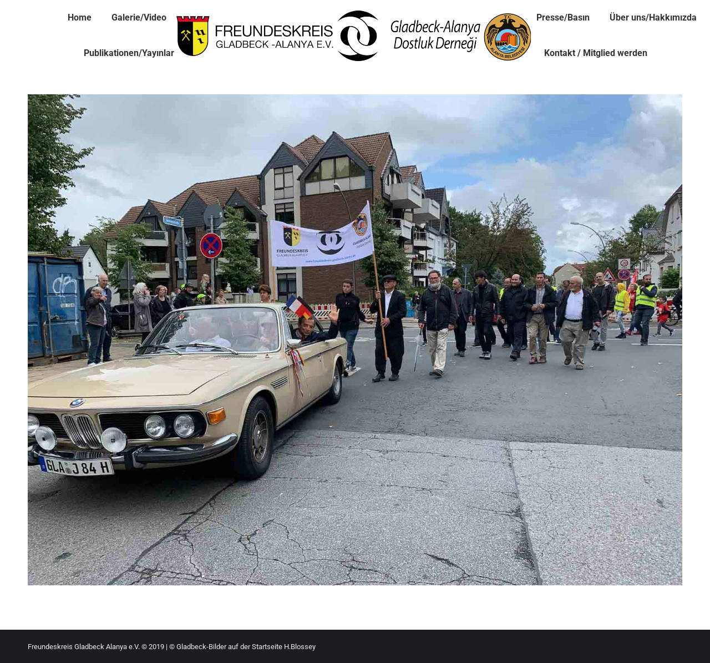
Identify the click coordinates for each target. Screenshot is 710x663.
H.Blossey (300, 646)
